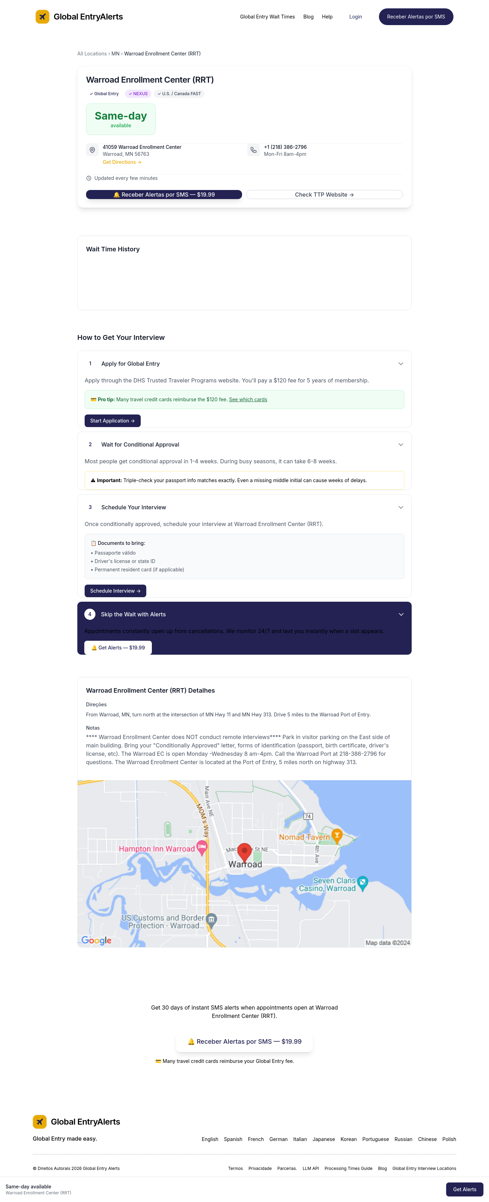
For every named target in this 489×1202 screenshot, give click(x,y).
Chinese (427, 1139)
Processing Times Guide (349, 1168)
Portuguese (376, 1139)
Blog (308, 17)
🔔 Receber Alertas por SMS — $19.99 (164, 194)
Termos (235, 1168)
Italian (300, 1139)
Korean (349, 1139)
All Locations (92, 53)
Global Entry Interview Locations (424, 1168)
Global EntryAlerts (79, 17)
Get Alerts (464, 1189)
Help (327, 17)
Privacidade (260, 1168)
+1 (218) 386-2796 (285, 147)
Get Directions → (122, 162)
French (256, 1139)
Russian (404, 1139)
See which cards (248, 399)
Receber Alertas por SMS (416, 17)
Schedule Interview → (115, 591)
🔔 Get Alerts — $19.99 (118, 648)
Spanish (233, 1139)
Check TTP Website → (324, 194)
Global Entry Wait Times (267, 17)
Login (355, 17)
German (279, 1139)
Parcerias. (287, 1168)
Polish (449, 1139)
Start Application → (112, 421)
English (210, 1139)
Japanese (323, 1139)
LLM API (311, 1168)
